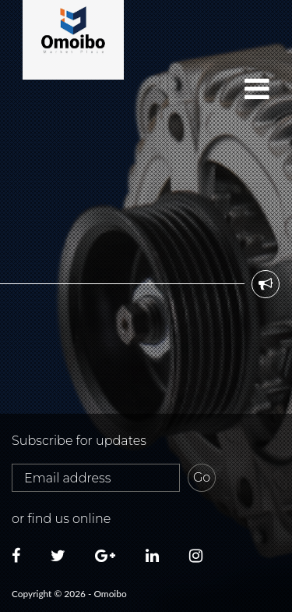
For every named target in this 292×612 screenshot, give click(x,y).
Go (201, 477)
